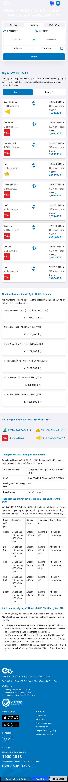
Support (58, 779)
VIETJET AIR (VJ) (13, 438)
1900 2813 (12, 756)
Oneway (18, 92)
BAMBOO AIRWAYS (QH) (16, 430)
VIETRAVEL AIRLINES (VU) (50, 438)
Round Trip (50, 92)
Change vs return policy (45, 734)
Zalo (40, 779)
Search (34, 57)
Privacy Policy (41, 719)
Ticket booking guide (44, 723)
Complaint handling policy (46, 731)
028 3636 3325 (16, 765)
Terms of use (41, 716)
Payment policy (42, 727)
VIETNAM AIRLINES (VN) (49, 430)
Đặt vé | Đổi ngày (16, 779)
